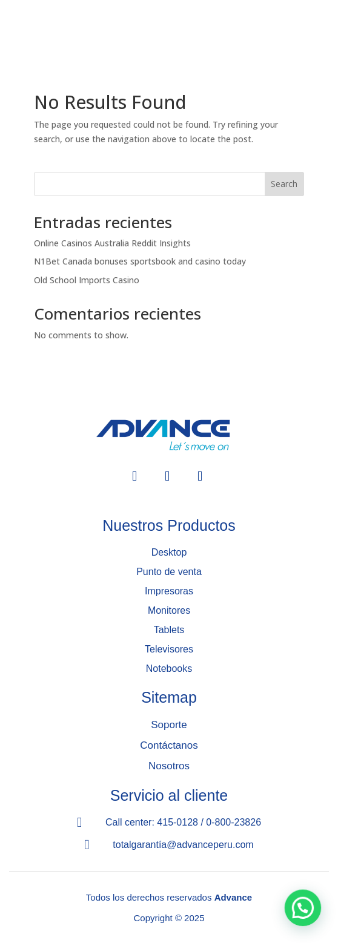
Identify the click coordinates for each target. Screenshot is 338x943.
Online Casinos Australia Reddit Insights (112, 243)
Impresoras (169, 591)
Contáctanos (168, 745)
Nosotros (169, 766)
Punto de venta (169, 572)
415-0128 (177, 822)
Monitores (169, 610)
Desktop (169, 552)
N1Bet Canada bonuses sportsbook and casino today (140, 261)
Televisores (169, 649)
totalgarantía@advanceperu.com (183, 845)
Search (284, 183)
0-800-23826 (233, 822)
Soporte (169, 725)
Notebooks (169, 668)
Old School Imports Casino (86, 280)
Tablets (169, 630)
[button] (302, 907)
